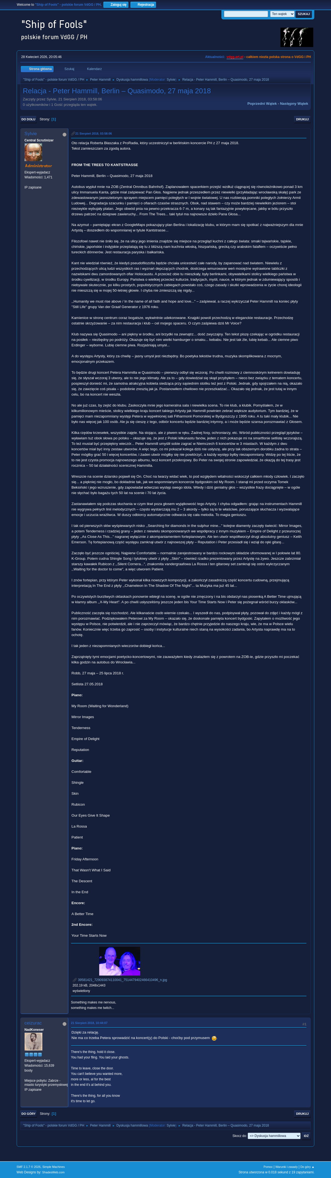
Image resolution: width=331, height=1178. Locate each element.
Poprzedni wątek (262, 103)
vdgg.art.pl (235, 57)
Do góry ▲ (307, 1166)
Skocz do (239, 1136)
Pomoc (268, 1166)
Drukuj (302, 119)
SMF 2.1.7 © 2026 (29, 1166)
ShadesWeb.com (53, 1172)
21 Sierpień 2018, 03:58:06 (93, 133)
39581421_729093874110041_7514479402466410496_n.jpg (120, 980)
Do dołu (29, 119)
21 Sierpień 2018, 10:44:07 (89, 1023)
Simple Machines (53, 1166)
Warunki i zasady (287, 1166)
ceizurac (33, 1023)
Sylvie (171, 80)
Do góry (29, 1113)
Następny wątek (294, 103)
